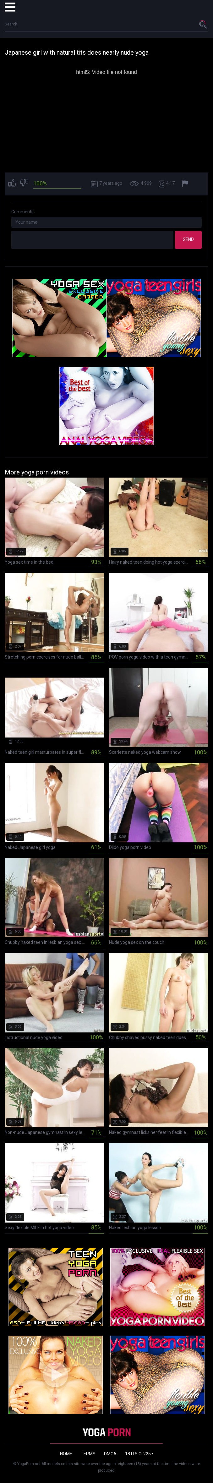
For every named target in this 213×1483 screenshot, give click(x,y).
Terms (88, 1453)
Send (188, 239)
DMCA (110, 1453)
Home (66, 1453)
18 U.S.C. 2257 (139, 1453)
